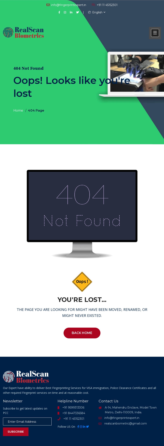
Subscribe (16, 431)
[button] (155, 33)
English (95, 12)
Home (18, 110)
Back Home (82, 333)
